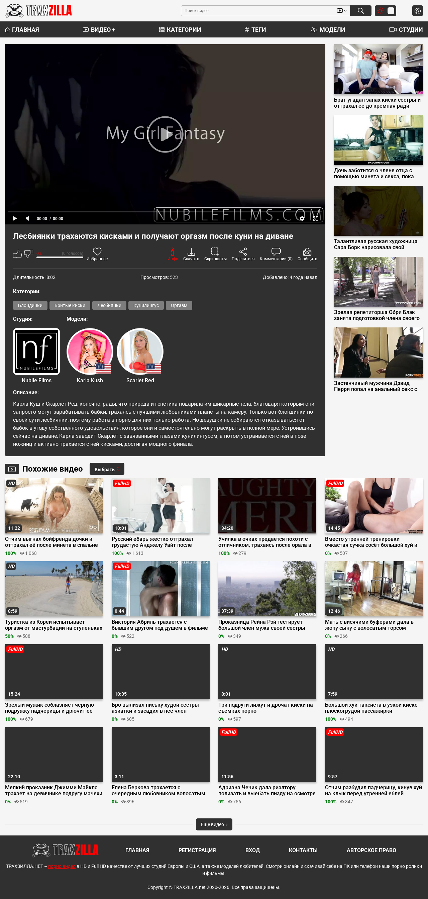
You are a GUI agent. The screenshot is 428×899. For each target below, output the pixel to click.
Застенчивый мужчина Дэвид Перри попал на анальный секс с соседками (375, 386)
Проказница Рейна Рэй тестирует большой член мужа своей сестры (261, 625)
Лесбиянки (109, 305)
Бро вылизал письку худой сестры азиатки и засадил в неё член (155, 708)
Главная (22, 29)
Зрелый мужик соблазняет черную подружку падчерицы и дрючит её (49, 708)
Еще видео (214, 824)
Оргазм (179, 305)
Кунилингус (146, 305)
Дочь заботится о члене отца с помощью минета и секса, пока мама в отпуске (374, 174)
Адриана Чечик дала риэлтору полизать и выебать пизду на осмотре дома (267, 791)
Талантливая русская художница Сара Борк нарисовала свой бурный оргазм (376, 244)
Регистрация (197, 850)
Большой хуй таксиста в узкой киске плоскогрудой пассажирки (371, 708)
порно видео (62, 866)
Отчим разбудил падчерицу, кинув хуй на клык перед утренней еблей (373, 791)
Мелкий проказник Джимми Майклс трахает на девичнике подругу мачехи (53, 791)
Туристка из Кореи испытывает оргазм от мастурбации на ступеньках (53, 625)
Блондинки (30, 305)
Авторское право (371, 850)
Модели (327, 29)
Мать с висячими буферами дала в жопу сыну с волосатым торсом (369, 625)
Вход (252, 850)
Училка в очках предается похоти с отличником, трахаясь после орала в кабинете (264, 542)
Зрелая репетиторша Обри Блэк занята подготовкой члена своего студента (377, 315)
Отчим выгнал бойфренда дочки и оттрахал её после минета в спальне (51, 542)
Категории (180, 29)
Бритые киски (70, 305)
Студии (406, 29)
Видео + (99, 29)
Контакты (303, 850)
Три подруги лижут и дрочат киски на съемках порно (265, 708)
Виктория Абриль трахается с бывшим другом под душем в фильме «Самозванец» (160, 625)
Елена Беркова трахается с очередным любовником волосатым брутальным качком (158, 791)
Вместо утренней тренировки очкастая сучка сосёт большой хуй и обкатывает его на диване (371, 542)
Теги (255, 29)
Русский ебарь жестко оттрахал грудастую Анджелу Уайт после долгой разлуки (152, 542)
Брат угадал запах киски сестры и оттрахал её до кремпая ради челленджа (377, 103)
